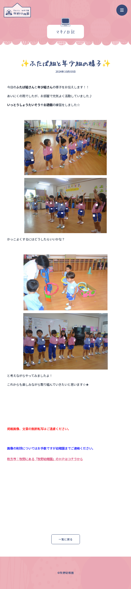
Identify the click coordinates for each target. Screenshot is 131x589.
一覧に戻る (66, 539)
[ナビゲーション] (122, 10)
